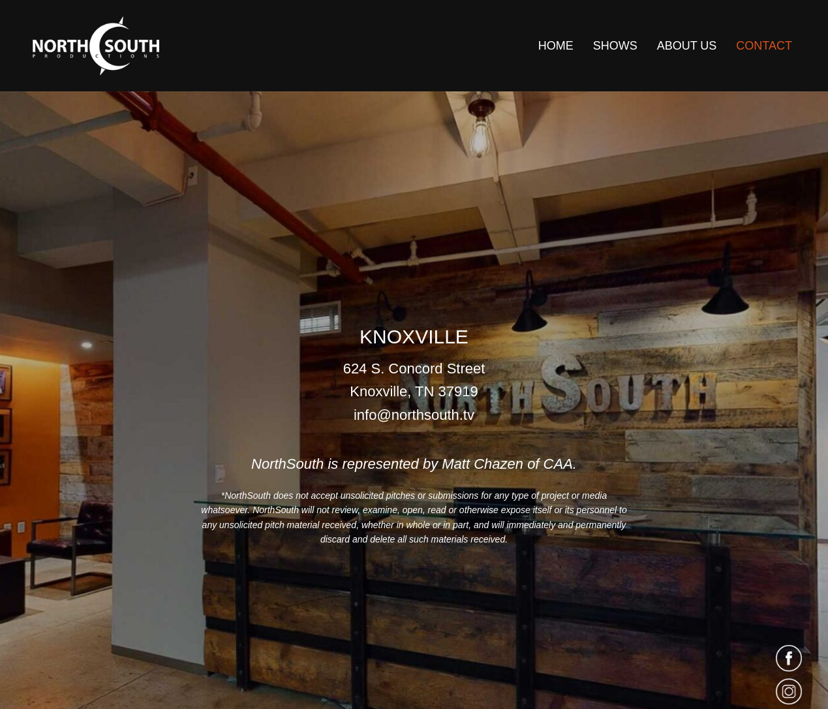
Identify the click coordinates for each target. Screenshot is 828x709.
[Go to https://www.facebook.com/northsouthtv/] (785, 658)
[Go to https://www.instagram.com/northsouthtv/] (785, 692)
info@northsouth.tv (414, 415)
